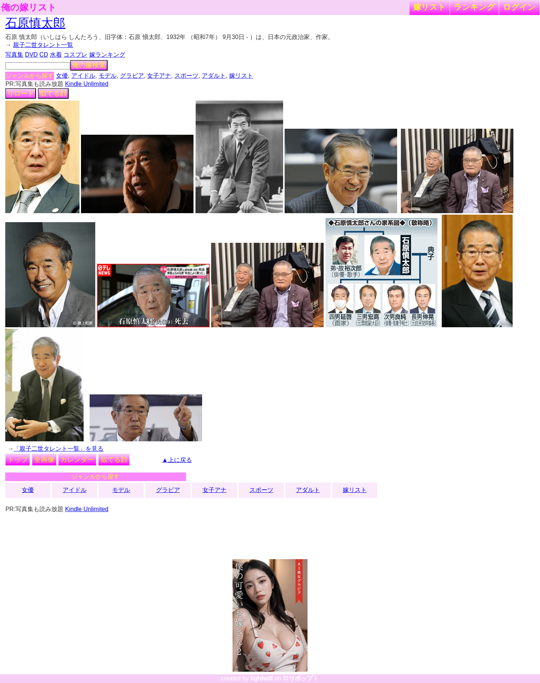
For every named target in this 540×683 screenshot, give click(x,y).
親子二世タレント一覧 (43, 45)
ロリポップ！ (301, 678)
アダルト (214, 75)
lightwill (261, 678)
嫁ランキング (107, 54)
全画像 (44, 459)
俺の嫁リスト (29, 7)
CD (43, 54)
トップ (18, 459)
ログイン (519, 7)
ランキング (474, 7)
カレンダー (77, 459)
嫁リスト (429, 7)
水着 (56, 54)
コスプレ (75, 54)
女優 (62, 75)
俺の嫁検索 (89, 65)
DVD (31, 54)
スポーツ (186, 75)
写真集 (14, 54)
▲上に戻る (177, 460)
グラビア (132, 75)
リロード (20, 93)
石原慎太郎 (35, 23)
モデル (108, 75)
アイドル (83, 75)
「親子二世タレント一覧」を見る (59, 448)
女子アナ (159, 75)
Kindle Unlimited (87, 84)
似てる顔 (53, 93)
